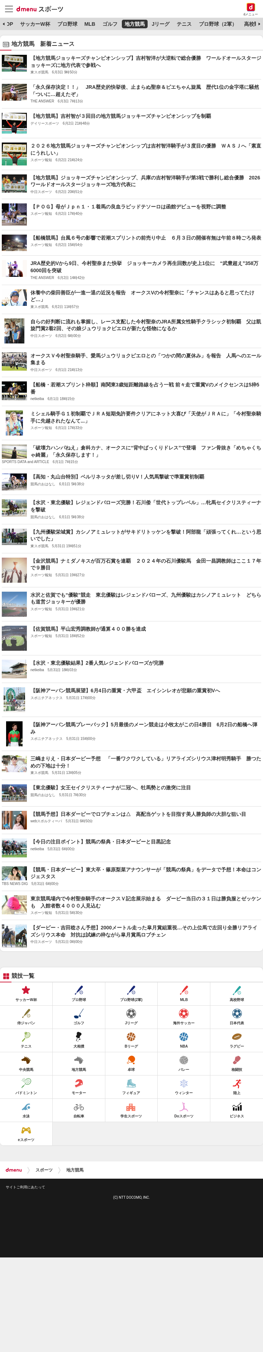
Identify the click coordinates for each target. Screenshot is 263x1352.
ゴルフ (110, 24)
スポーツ (44, 1170)
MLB (89, 24)
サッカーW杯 (35, 24)
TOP (8, 24)
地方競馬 (135, 24)
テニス (184, 24)
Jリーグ (160, 24)
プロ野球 (67, 24)
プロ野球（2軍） (218, 24)
